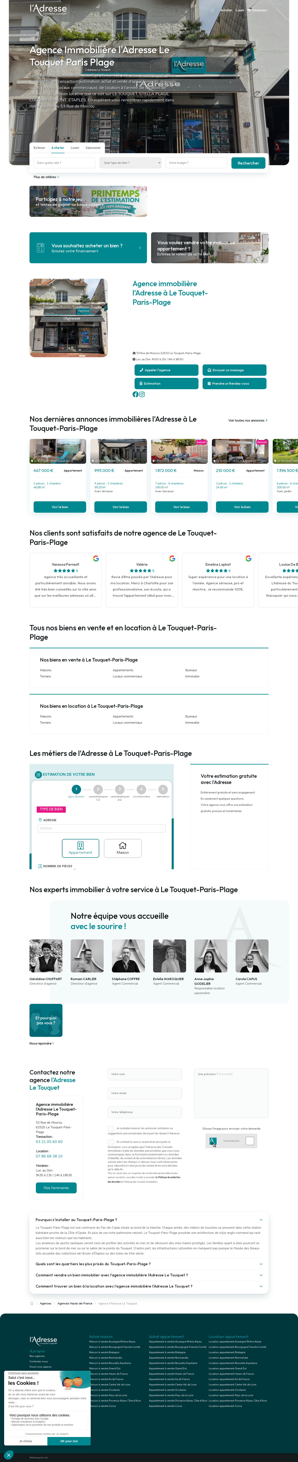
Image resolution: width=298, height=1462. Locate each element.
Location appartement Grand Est (227, 1368)
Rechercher (248, 163)
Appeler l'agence (155, 370)
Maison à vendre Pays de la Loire (108, 1395)
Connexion (257, 10)
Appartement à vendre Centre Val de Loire (172, 1384)
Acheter (226, 10)
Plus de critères (47, 177)
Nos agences (37, 1356)
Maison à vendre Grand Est (104, 1368)
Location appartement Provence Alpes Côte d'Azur (238, 1400)
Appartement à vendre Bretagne (167, 1352)
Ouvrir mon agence (40, 1366)
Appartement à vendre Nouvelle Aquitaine (173, 1363)
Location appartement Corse (225, 1406)
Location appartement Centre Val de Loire (232, 1384)
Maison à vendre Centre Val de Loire (109, 1384)
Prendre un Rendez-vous (228, 383)
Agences (45, 1303)
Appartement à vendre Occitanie (167, 1390)
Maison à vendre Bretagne (104, 1352)
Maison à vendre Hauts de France (108, 1373)
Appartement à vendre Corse (165, 1406)
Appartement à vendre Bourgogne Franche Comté (177, 1347)
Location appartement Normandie (228, 1357)
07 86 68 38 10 (49, 1156)
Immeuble (192, 676)
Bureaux (191, 670)
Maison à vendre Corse (102, 1406)
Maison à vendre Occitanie (104, 1390)
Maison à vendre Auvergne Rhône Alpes (112, 1341)
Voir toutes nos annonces (248, 420)
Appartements (123, 670)
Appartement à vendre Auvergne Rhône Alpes (175, 1341)
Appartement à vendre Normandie (168, 1357)
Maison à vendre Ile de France (106, 1379)
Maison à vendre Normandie (105, 1357)
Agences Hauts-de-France (74, 1303)
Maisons (45, 670)
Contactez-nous (38, 1361)
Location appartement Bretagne (227, 1352)
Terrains (45, 676)
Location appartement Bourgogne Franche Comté (237, 1347)
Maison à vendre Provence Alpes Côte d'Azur (115, 1400)
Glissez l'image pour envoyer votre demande (231, 1128)
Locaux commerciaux (127, 676)
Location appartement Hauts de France (231, 1373)
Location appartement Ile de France (229, 1379)
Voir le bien (60, 507)
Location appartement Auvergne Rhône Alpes (235, 1341)
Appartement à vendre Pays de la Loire (171, 1395)
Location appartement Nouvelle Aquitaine (233, 1363)
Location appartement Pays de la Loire (231, 1395)
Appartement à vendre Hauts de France (171, 1373)
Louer (240, 10)
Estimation (150, 383)
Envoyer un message (226, 370)
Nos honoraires (56, 1187)
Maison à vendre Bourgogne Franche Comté (114, 1347)
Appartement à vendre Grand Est (168, 1368)
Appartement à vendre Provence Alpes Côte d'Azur (178, 1400)
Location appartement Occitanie (227, 1390)
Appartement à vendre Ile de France (169, 1379)
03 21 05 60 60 (49, 1141)
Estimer (39, 148)
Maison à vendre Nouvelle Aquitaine (110, 1363)
